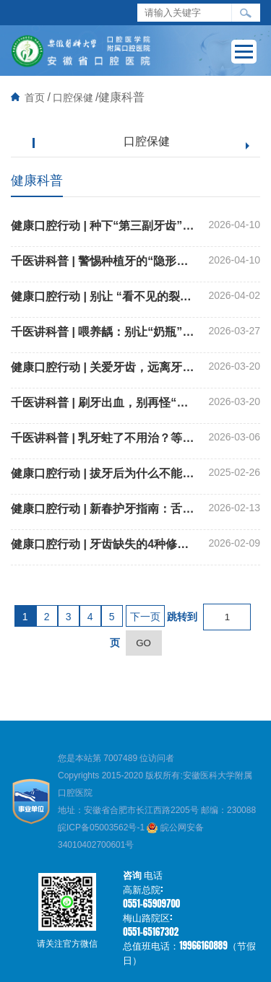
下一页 (145, 616)
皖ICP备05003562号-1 (102, 827)
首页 (35, 97)
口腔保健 (73, 97)
